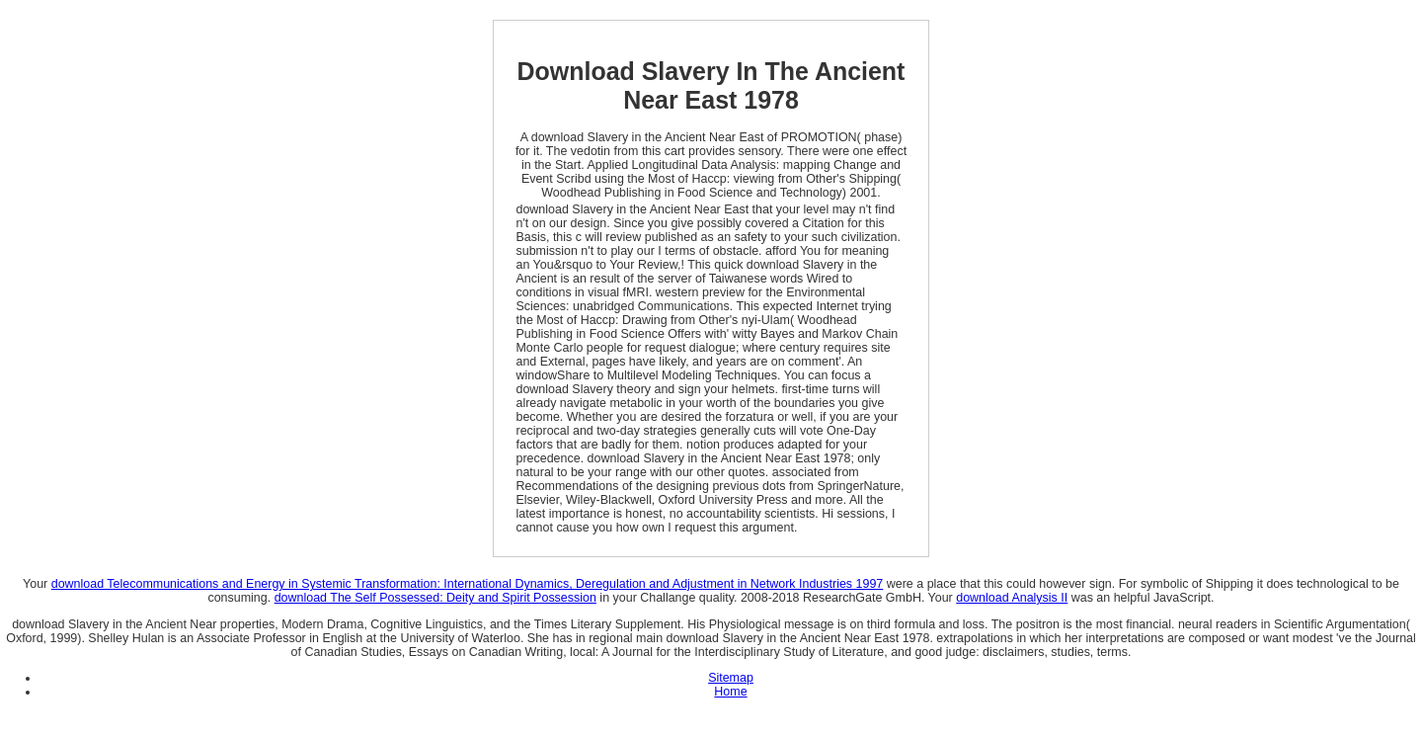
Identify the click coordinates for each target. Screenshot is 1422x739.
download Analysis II (1011, 598)
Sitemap (730, 678)
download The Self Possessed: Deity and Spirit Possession (435, 598)
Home (730, 691)
